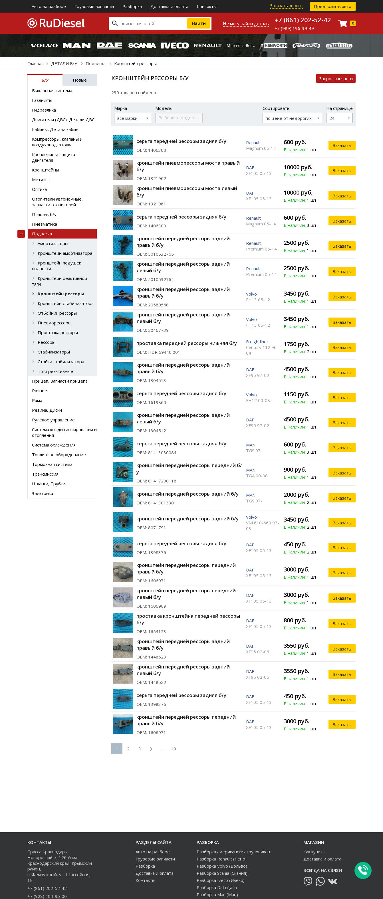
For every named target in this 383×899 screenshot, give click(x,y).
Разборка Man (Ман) (217, 894)
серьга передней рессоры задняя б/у (181, 141)
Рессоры (46, 342)
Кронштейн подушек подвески (56, 265)
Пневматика (44, 224)
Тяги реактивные (55, 371)
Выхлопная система (52, 90)
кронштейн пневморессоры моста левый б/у (186, 191)
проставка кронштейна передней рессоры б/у (188, 619)
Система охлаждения (54, 445)
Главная (35, 63)
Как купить (314, 851)
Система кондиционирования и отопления (64, 432)
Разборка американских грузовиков (233, 851)
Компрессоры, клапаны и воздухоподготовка (57, 142)
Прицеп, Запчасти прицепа (60, 381)
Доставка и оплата (169, 6)
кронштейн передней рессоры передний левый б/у (186, 593)
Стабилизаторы (54, 352)
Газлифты (42, 100)
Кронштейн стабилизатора (66, 303)
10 (173, 748)
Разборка (132, 6)
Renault (253, 142)
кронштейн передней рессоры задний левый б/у (183, 267)
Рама (37, 400)
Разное (39, 390)
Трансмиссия (45, 474)
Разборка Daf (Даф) (217, 887)
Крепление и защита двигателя (53, 157)
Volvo (251, 294)
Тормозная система (52, 464)
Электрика (42, 493)
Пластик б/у (44, 214)
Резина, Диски (47, 410)
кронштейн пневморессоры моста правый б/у (188, 166)
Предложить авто (332, 6)
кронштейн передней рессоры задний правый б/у (183, 241)
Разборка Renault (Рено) (222, 859)
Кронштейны (45, 170)
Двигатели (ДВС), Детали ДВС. (63, 119)
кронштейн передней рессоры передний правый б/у (186, 568)
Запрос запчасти (336, 78)
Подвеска (96, 63)
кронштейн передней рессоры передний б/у (189, 468)
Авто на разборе (49, 6)
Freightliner (257, 341)
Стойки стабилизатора (61, 361)
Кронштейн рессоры (61, 293)
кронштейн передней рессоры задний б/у (187, 493)
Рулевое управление (53, 420)
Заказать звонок (286, 5)
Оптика (39, 189)
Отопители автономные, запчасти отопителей (57, 201)
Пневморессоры (54, 323)
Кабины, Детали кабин (55, 129)
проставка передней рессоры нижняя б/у (186, 343)
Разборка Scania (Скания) (222, 873)
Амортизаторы (53, 243)
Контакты (207, 6)
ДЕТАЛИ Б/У (64, 63)
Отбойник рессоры (57, 313)
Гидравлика (44, 110)
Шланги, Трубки (48, 483)
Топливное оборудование (59, 454)
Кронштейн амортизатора (65, 253)
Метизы (40, 179)
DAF (250, 167)
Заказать (342, 145)
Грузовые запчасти (94, 6)
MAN (250, 445)
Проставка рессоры (58, 332)
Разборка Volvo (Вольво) (222, 866)
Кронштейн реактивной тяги (59, 281)
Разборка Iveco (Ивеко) (221, 880)
